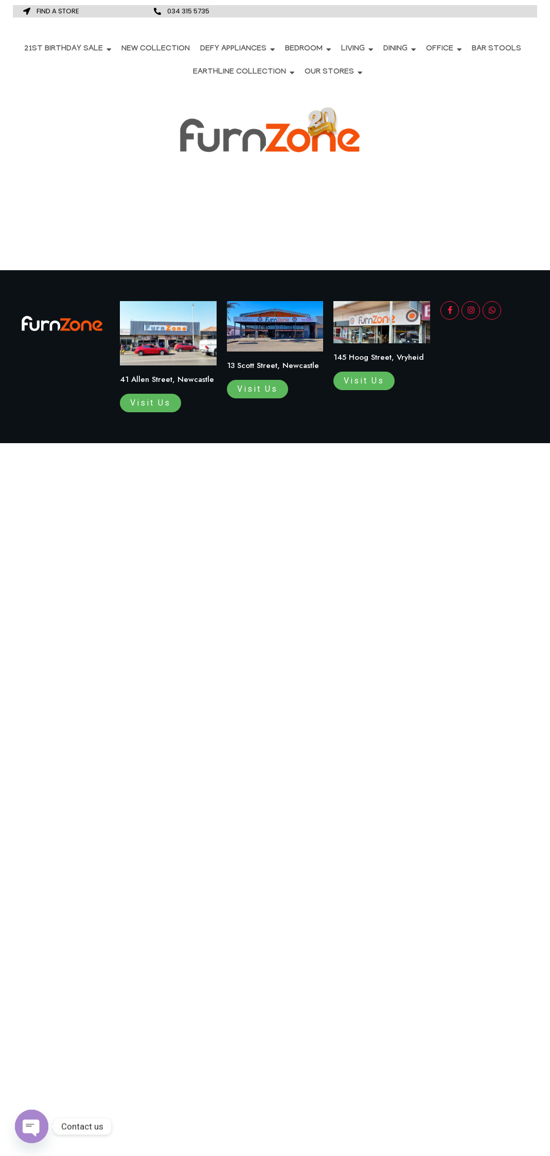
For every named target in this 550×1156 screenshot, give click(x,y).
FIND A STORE (58, 11)
